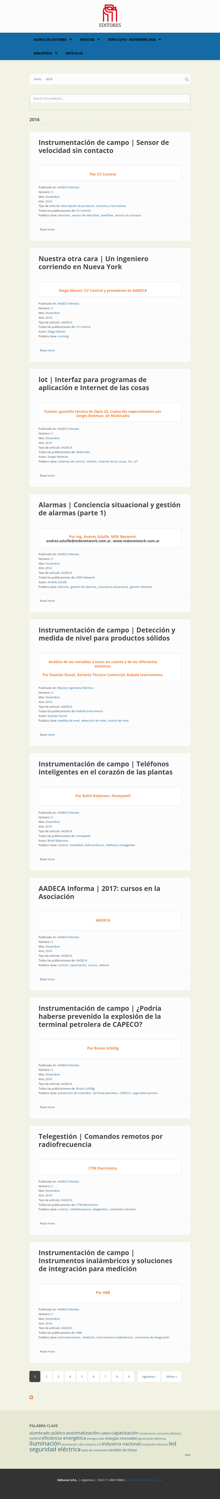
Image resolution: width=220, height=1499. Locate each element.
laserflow (107, 215)
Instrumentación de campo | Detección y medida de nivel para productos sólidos (107, 634)
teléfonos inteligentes (120, 845)
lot (130, 461)
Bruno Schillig (85, 1088)
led (172, 1443)
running (63, 336)
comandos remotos (123, 1209)
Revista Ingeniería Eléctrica (76, 688)
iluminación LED (72, 1444)
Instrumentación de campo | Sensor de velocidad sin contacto (104, 146)
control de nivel (118, 720)
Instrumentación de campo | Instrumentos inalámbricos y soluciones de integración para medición (105, 1260)
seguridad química (145, 1093)
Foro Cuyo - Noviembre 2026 (132, 39)
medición (88, 1337)
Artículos (74, 53)
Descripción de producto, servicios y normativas (93, 206)
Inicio (37, 79)
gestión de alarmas (84, 587)
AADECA (66, 322)
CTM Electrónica (87, 1205)
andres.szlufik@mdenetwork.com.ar (78, 540)
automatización (83, 1433)
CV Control (83, 211)
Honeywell (83, 836)
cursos (92, 965)
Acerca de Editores (50, 39)
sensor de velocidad (85, 215)
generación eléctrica (152, 1439)
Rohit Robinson (58, 841)
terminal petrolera (105, 1093)
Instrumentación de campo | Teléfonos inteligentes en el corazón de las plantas (106, 767)
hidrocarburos (94, 845)
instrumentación (69, 1337)
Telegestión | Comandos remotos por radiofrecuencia (101, 1140)
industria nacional (121, 1444)
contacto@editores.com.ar (144, 1480)
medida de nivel (69, 720)
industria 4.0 (92, 1444)
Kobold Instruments (89, 711)
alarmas (63, 587)
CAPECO (125, 1093)
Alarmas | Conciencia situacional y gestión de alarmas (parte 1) (110, 508)
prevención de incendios (74, 1093)
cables (105, 1433)
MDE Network (85, 577)
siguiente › (149, 1376)
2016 (48, 201)
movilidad (76, 845)
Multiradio (83, 452)
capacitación (77, 965)
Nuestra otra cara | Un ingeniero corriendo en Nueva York (93, 262)
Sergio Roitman (58, 457)
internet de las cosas (112, 461)
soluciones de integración (152, 1337)
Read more (47, 229)
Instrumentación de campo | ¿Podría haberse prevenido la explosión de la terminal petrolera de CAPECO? (100, 1016)
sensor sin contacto (128, 215)
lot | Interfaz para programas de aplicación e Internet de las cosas (94, 383)
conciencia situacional (113, 587)
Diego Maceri (56, 331)
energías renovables (121, 1438)
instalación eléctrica (154, 1444)
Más (188, 1455)
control (63, 845)
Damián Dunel (57, 716)
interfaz (91, 461)
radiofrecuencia (80, 1209)
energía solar (95, 1439)
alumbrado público (47, 1433)
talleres (104, 965)
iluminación (45, 1443)
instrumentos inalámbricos (115, 1337)
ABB (79, 1333)
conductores (147, 1433)
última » (171, 1376)
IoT (136, 461)
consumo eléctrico (169, 1433)
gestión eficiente (141, 587)
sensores (64, 215)
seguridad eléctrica (55, 1449)
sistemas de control (71, 461)
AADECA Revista (68, 187)
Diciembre (53, 197)
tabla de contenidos (94, 1450)
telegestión (100, 1209)
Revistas (87, 39)
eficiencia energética (64, 1438)
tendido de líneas (123, 1449)
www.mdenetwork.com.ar (136, 540)
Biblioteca (43, 53)
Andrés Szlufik (57, 582)
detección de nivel (93, 720)
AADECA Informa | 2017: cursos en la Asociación (99, 892)
